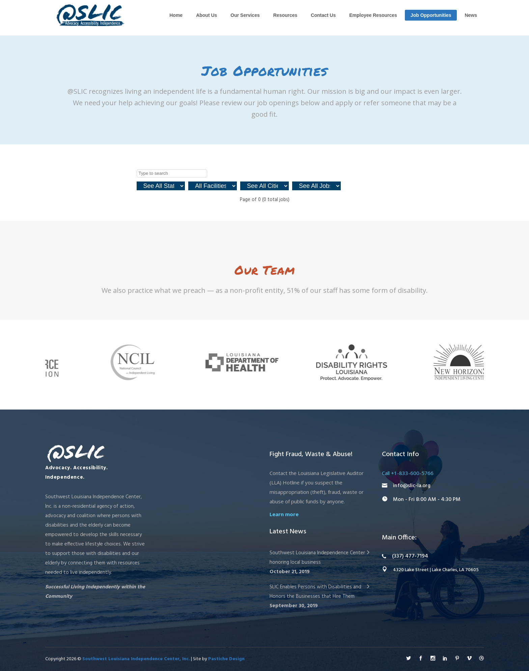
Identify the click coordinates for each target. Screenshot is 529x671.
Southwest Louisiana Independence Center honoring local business (317, 557)
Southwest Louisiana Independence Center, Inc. (136, 659)
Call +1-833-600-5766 (408, 473)
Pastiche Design (226, 659)
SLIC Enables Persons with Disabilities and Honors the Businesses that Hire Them (315, 591)
